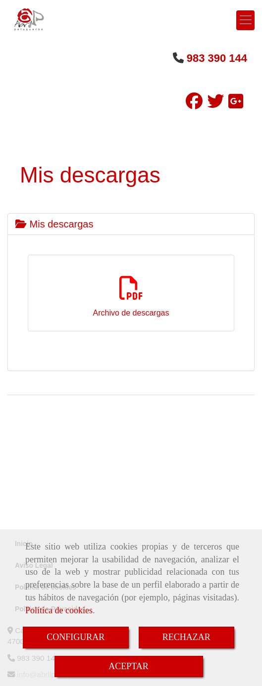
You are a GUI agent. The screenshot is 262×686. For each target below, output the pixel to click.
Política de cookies (59, 610)
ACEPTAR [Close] (128, 666)
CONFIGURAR (76, 637)
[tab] (131, 224)
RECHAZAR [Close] (186, 637)
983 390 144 (217, 58)
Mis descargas (54, 224)
